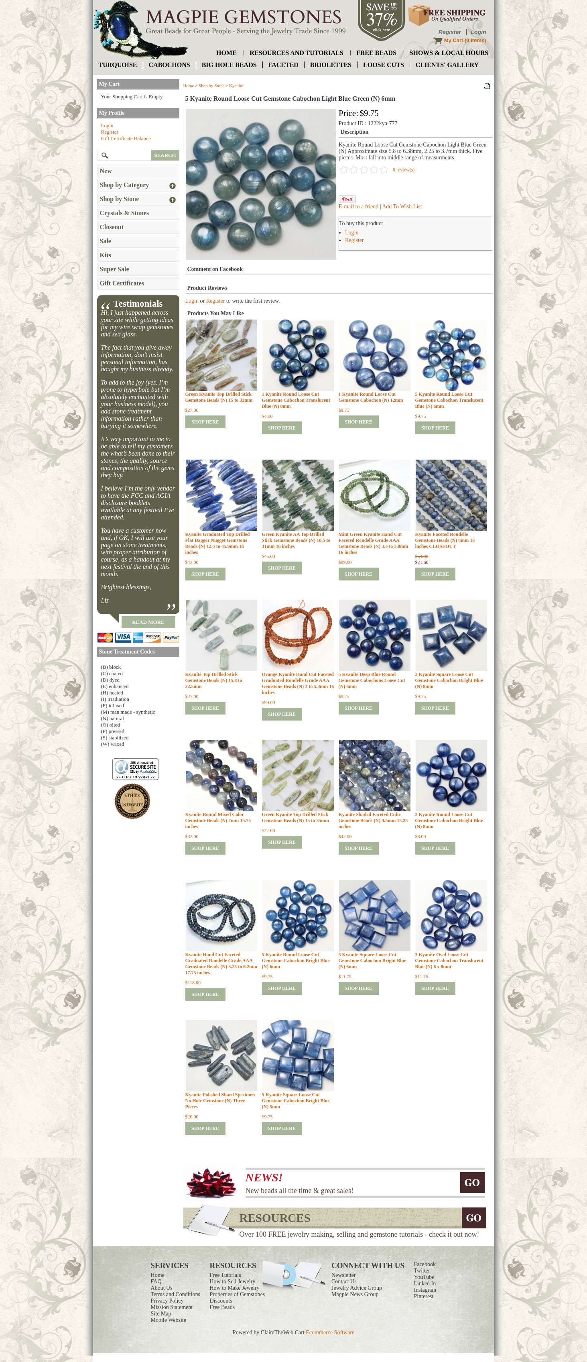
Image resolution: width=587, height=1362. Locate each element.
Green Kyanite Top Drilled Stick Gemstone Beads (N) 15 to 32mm (219, 397)
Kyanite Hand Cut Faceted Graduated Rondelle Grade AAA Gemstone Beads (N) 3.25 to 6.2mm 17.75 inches (221, 963)
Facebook (424, 1264)
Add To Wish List (402, 207)
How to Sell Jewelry (233, 1282)
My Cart (453, 40)
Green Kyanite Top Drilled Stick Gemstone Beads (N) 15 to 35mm (295, 817)
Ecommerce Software (330, 1332)
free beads (376, 52)
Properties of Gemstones (237, 1294)
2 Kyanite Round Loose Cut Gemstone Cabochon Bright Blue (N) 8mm (449, 820)
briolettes (330, 64)
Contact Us (344, 1282)
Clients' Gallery (447, 64)
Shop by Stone (211, 85)
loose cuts (383, 64)
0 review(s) (403, 170)
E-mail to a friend (358, 207)
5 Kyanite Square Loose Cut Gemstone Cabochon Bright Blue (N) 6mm (372, 960)
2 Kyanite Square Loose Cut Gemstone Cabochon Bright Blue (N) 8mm (449, 680)
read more (148, 622)
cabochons (169, 64)
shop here (205, 422)
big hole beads (229, 64)
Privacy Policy (167, 1301)
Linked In (425, 1284)
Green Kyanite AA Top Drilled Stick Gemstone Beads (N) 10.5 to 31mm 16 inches (296, 540)
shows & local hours (449, 52)
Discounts (221, 1301)
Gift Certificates (122, 283)
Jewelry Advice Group (356, 1288)
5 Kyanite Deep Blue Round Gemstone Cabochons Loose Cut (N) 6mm (372, 680)
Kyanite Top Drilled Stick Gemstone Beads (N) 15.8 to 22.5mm (213, 680)
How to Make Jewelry (235, 1288)
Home (188, 85)
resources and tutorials (296, 52)
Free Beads (222, 1307)
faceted (283, 64)
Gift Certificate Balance (126, 138)
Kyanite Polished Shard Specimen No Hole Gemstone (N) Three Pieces (220, 1101)
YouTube (424, 1277)
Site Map (161, 1314)
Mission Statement (172, 1307)
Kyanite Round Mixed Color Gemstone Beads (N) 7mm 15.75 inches (218, 820)
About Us (162, 1288)
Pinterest (423, 1296)
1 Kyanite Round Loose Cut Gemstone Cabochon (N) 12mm (371, 397)
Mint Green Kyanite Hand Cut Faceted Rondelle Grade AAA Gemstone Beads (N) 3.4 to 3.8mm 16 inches (373, 543)
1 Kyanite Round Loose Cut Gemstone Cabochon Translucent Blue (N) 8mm (296, 400)
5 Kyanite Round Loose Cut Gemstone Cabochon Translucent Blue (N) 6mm (449, 400)
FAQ (156, 1282)
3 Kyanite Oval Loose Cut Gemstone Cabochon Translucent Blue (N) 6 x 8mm (449, 960)
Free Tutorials (225, 1275)
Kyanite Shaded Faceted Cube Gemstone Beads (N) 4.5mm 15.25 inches (373, 820)
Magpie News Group (354, 1294)
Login (478, 32)
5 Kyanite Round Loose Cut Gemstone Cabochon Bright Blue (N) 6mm (296, 960)
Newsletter (343, 1275)
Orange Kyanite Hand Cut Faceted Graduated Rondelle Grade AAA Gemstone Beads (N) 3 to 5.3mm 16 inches (298, 683)
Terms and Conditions (175, 1294)
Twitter (422, 1271)
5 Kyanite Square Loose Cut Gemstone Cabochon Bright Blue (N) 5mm (296, 1101)
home (226, 52)
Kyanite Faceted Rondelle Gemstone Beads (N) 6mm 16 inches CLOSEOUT (445, 540)
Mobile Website (168, 1320)
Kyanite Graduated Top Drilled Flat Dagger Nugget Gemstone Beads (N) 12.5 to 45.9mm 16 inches (217, 543)
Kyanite (236, 85)
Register (450, 32)
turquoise (118, 64)
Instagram (425, 1290)
